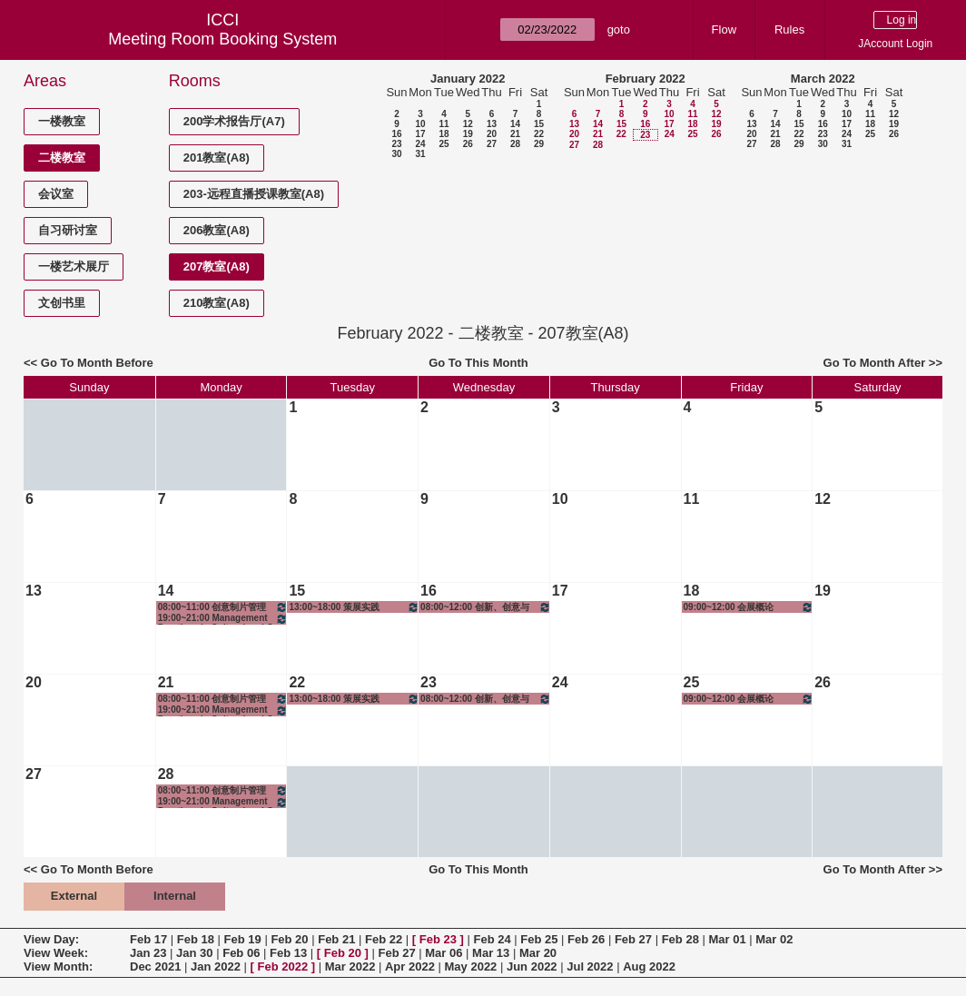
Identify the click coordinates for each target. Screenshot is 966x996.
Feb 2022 (283, 966)
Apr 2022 (410, 966)
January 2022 (467, 78)
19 (468, 134)
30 (396, 154)
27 (492, 144)
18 (443, 134)
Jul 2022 (590, 966)
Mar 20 (538, 953)
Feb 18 (195, 939)
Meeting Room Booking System (222, 39)
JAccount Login (895, 43)
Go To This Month (478, 363)
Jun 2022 (532, 966)
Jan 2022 (216, 966)
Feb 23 (438, 939)
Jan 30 (194, 953)
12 (468, 124)
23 (396, 144)
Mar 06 (443, 953)
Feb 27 (633, 939)
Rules (789, 29)
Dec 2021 (155, 966)
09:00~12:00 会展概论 (749, 607)
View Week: (56, 953)
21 (515, 134)
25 (443, 144)
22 (539, 134)
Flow (724, 29)
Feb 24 (491, 939)
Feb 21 (336, 939)
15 (539, 124)
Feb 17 (148, 939)
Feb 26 (586, 939)
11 (443, 124)
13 (492, 124)
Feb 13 (288, 953)
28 (515, 144)
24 (420, 144)
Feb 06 (241, 953)
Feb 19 (242, 939)
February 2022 (645, 78)
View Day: (51, 939)
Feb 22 (383, 939)
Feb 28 (680, 939)
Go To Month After (874, 363)
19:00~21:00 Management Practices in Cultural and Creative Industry (223, 619)
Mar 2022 (350, 966)
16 (396, 134)
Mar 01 (726, 939)
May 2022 (471, 966)
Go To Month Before (97, 363)
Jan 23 (148, 953)
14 (515, 124)
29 (539, 144)
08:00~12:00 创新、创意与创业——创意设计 (485, 607)
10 (420, 124)
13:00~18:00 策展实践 (354, 607)
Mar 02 (774, 939)
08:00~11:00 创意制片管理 (223, 607)
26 (468, 144)
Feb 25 (538, 939)
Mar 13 (490, 953)
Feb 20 (289, 939)
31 (420, 154)
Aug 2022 (649, 966)
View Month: (58, 966)
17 (420, 134)
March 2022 (823, 78)
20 (492, 134)
